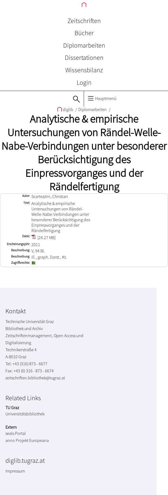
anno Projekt (16, 440)
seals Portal (15, 433)
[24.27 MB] (43, 237)
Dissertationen (84, 57)
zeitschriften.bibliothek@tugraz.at (35, 377)
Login (84, 82)
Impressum (15, 471)
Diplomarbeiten (84, 45)
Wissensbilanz (84, 70)
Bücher (84, 33)
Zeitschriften (84, 21)
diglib (65, 109)
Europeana (39, 440)
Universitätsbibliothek (24, 413)
